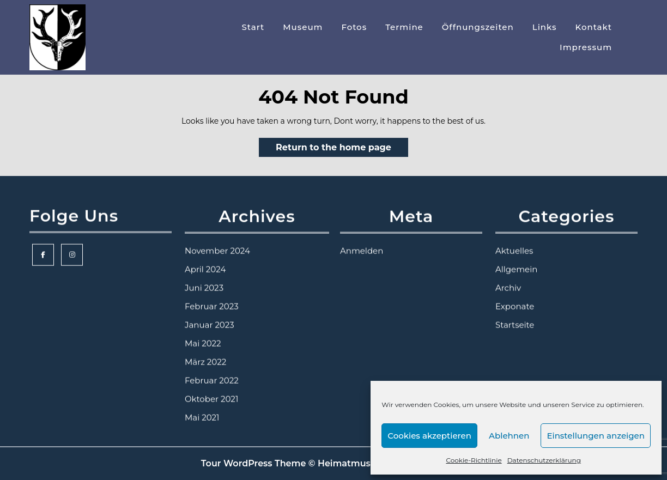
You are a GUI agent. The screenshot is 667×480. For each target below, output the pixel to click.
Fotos (354, 27)
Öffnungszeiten (478, 27)
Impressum (586, 47)
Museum (303, 27)
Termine (404, 27)
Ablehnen (509, 435)
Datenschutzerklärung (544, 460)
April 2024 (205, 259)
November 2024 (217, 241)
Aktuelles (514, 241)
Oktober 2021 (211, 389)
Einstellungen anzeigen (596, 435)
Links (544, 27)
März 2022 (205, 352)
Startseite (514, 315)
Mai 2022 (203, 334)
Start (252, 27)
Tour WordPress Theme (253, 463)
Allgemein (516, 259)
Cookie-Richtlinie (473, 460)
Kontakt (594, 27)
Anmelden (361, 241)
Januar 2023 (209, 315)
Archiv (508, 278)
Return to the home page (342, 149)
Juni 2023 (204, 278)
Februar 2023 (212, 296)
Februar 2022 (212, 371)
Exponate (514, 296)
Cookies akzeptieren (429, 435)
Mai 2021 (202, 408)
